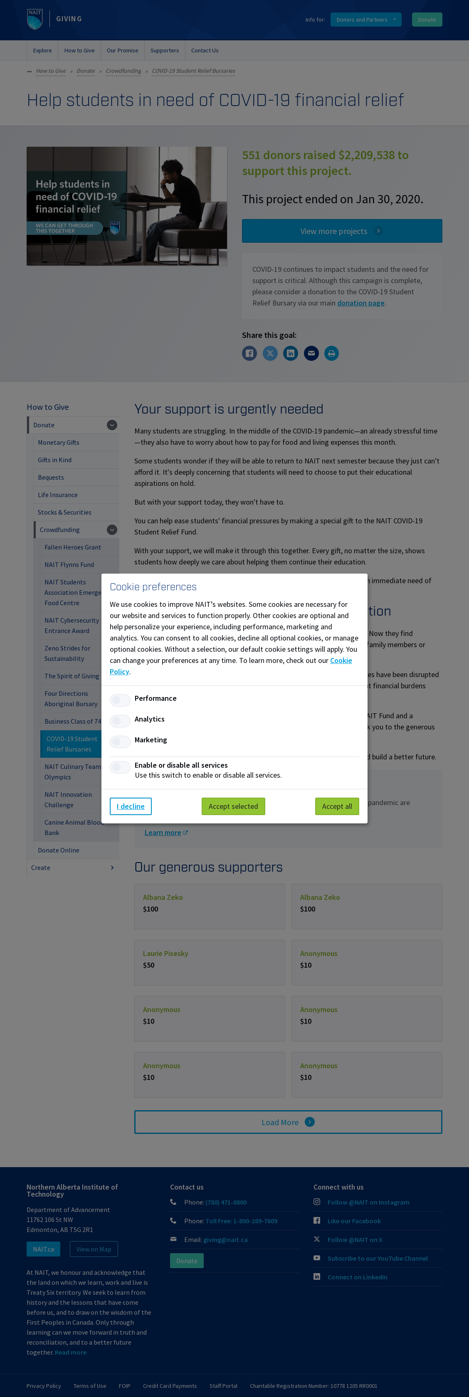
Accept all (337, 806)
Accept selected (233, 806)
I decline (131, 806)
